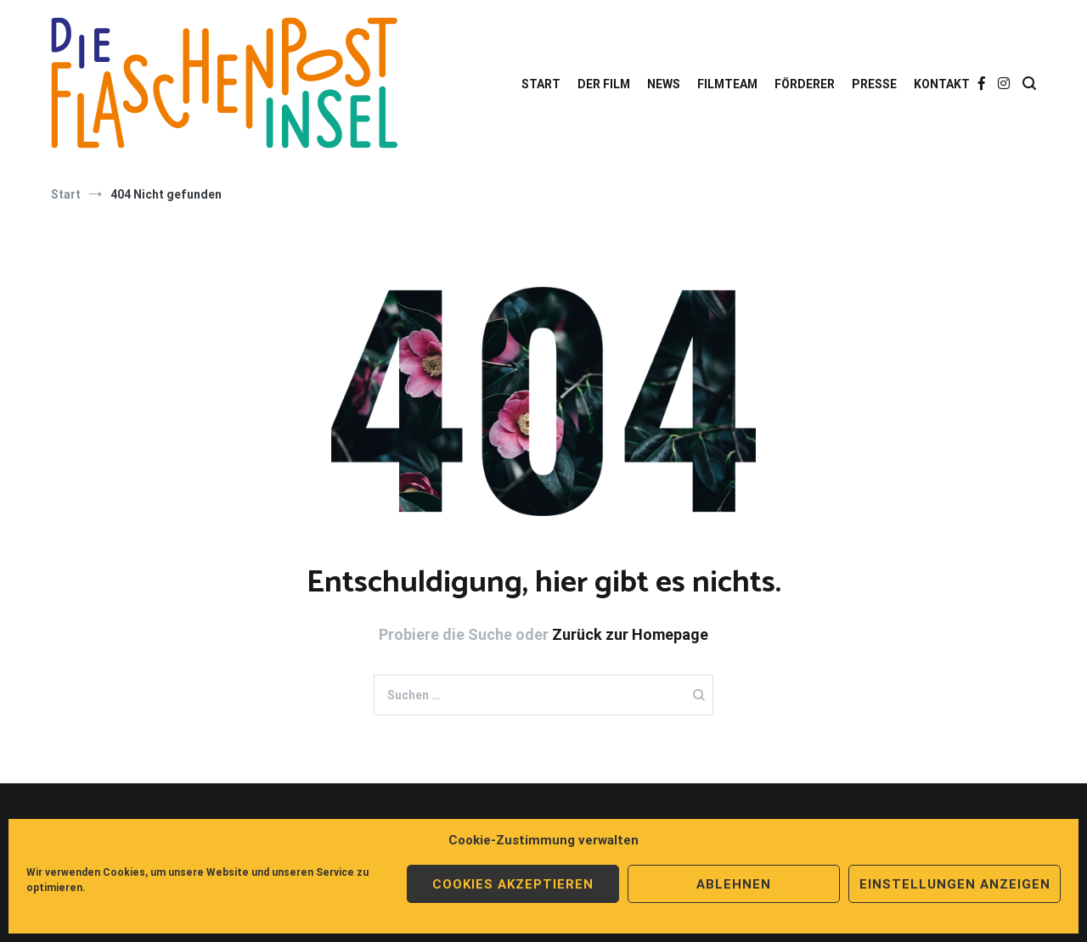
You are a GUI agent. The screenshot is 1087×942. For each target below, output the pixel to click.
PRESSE (874, 84)
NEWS (663, 84)
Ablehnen (733, 884)
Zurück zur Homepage (630, 634)
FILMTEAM (727, 84)
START (540, 84)
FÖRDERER (804, 84)
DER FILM (603, 84)
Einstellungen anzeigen (954, 884)
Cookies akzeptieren (513, 884)
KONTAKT (942, 84)
